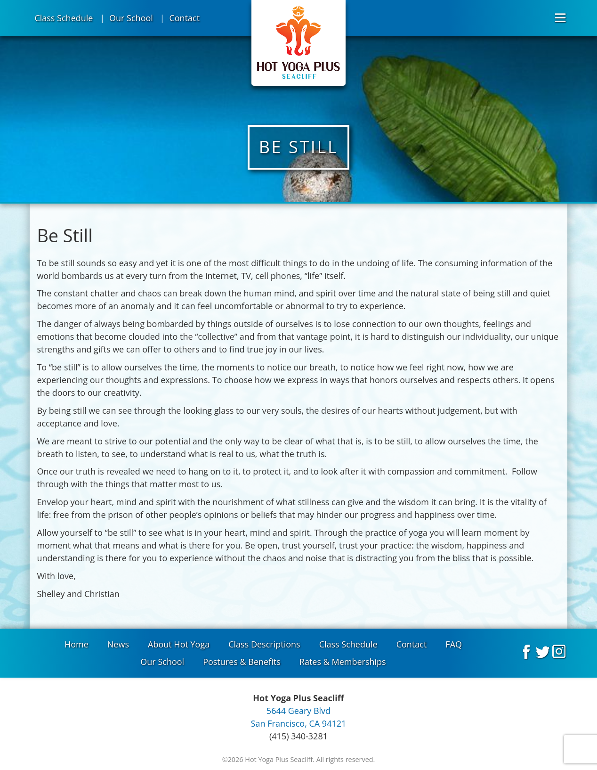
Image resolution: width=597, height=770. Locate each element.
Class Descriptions (264, 644)
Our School (131, 18)
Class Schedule (63, 18)
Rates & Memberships (342, 661)
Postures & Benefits (242, 661)
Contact (184, 18)
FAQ (453, 644)
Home (77, 644)
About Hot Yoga (179, 644)
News (118, 644)
